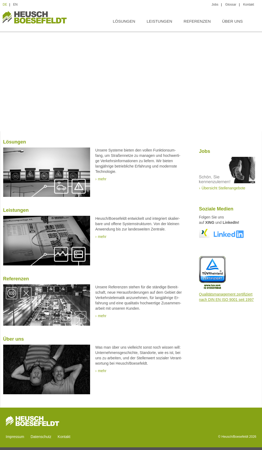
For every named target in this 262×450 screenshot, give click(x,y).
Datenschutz (41, 437)
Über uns (232, 21)
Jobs (215, 4)
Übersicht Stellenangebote (223, 188)
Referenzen (197, 21)
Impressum (15, 437)
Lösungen (124, 21)
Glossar (230, 4)
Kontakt (248, 4)
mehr (102, 179)
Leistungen (159, 21)
